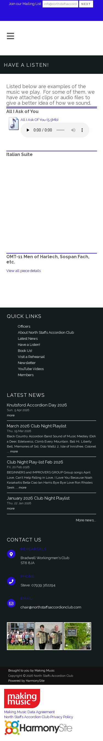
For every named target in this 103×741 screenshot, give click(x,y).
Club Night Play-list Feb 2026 (35, 462)
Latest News (28, 338)
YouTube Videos (31, 369)
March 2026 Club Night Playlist (36, 426)
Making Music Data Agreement (29, 712)
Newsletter (27, 363)
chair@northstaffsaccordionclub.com (51, 607)
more (11, 415)
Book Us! (25, 351)
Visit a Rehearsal (31, 357)
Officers (24, 326)
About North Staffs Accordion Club (46, 332)
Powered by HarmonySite (26, 681)
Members (26, 375)
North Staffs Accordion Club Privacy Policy (38, 717)
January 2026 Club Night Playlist (38, 498)
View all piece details (23, 271)
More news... (86, 520)
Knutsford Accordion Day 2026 (37, 405)
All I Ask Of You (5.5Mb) (40, 120)
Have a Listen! (29, 345)
